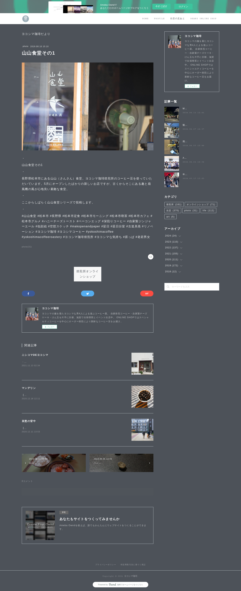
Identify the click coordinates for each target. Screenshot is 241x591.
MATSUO (188, 108)
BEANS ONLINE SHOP (203, 18)
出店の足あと (177, 18)
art (170, 216)
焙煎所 (174, 204)
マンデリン (29, 388)
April (185, 158)
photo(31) (27, 247)
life (208, 210)
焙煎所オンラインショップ (87, 274)
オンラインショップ (201, 204)
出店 (172, 210)
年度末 (186, 174)
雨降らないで (190, 141)
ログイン (183, 6)
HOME (145, 18)
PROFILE (159, 18)
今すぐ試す (161, 6)
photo (26, 46)
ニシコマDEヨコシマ (35, 354)
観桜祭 (186, 125)
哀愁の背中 (29, 421)
